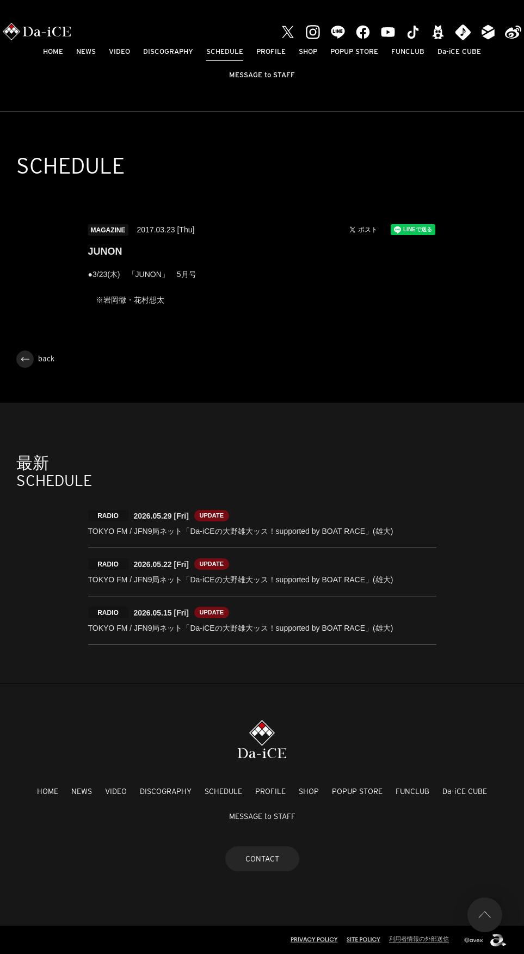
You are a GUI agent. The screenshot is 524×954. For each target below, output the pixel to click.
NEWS (86, 51)
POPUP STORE (354, 51)
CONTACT (262, 858)
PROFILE (271, 51)
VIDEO (119, 51)
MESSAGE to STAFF (262, 75)
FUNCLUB (407, 51)
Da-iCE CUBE (459, 51)
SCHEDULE (224, 51)
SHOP (308, 51)
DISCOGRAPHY (168, 51)
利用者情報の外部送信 (419, 938)
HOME (53, 51)
